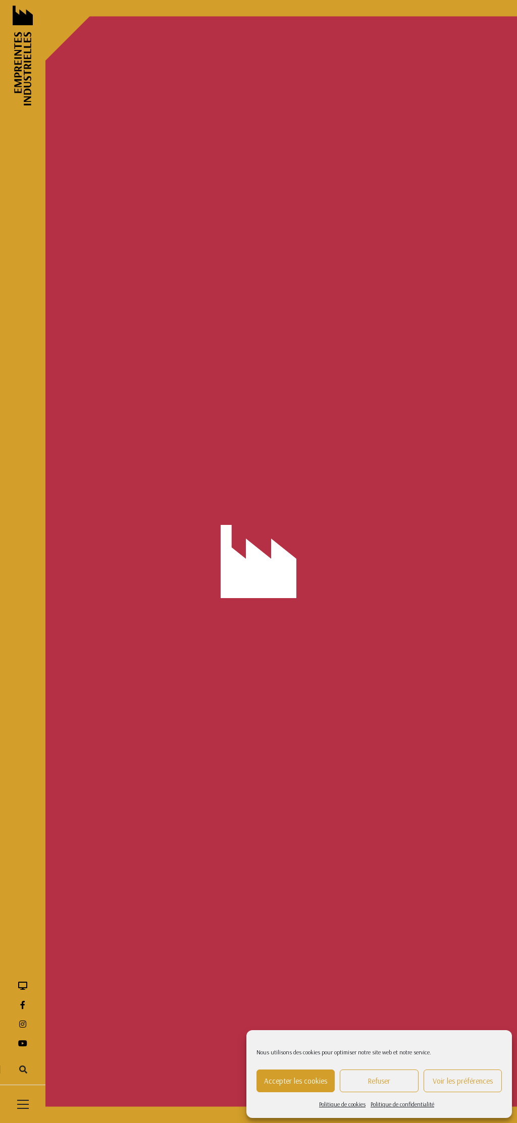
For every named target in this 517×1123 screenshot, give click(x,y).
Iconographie (108, 324)
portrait (247, 401)
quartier (274, 418)
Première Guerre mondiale (339, 401)
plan (414, 384)
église (300, 298)
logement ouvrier (327, 350)
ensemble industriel (441, 298)
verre (464, 418)
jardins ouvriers (413, 333)
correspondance (259, 281)
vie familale (336, 436)
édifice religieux (258, 298)
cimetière (309, 264)
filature (309, 315)
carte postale (441, 247)
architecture (382, 230)
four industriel (256, 333)
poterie (280, 401)
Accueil (83, 185)
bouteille (365, 247)
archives (457, 230)
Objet (94, 341)
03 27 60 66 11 (240, 778)
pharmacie (319, 384)
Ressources (122, 185)
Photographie (108, 375)
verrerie (247, 436)
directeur (378, 281)
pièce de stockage (371, 384)
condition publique (408, 264)
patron (281, 384)
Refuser (379, 1081)
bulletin (400, 247)
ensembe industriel (376, 298)
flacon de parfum (356, 315)
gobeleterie (333, 333)
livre (454, 333)
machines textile (259, 367)
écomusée (417, 281)
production (404, 401)
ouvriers (248, 384)
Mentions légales (345, 752)
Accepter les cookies (295, 1081)
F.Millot (276, 315)
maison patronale (382, 367)
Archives (99, 289)
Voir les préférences (463, 1081)
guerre (370, 333)
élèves (329, 298)
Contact (330, 787)
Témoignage (106, 392)
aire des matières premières (275, 230)
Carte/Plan (104, 306)
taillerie (338, 418)
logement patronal (390, 350)
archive (422, 230)
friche (296, 333)
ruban (306, 418)
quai (243, 418)
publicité (444, 401)
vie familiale (382, 436)
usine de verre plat (418, 418)
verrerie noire (289, 436)
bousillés (329, 247)
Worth (301, 453)
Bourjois (293, 247)
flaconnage (408, 315)
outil (453, 367)
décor (344, 281)
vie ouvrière (427, 436)
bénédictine (253, 247)
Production (113, 358)
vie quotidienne (258, 453)
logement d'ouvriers (264, 350)
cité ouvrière (352, 264)
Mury (427, 367)
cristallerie (309, 281)
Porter (442, 384)
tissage (370, 418)
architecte (339, 230)
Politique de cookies (342, 1104)
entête (245, 315)
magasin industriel (319, 367)
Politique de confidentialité (402, 1104)
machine (440, 350)
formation (451, 315)
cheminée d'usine (260, 264)
